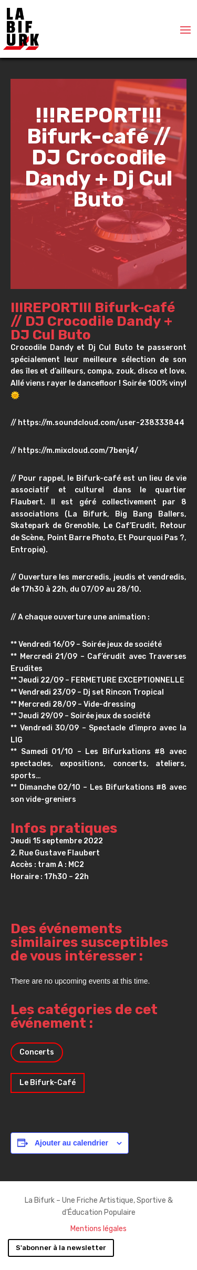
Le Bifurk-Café (47, 1082)
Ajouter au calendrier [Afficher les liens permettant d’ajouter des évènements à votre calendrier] (71, 1143)
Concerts (36, 1052)
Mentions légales (98, 1228)
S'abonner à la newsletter (61, 1248)
